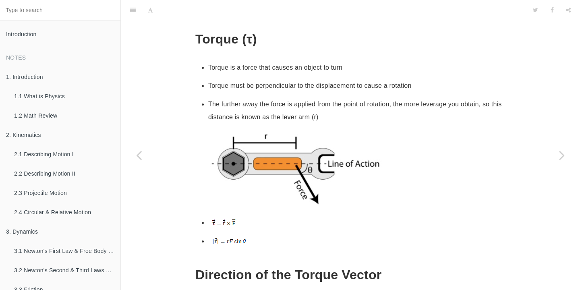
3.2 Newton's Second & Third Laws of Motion (67, 270)
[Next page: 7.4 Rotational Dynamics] (562, 155)
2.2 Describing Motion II (44, 173)
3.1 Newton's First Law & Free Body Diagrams (67, 251)
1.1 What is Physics (39, 96)
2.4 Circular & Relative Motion (52, 212)
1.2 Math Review (35, 115)
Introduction (21, 34)
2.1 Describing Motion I (44, 154)
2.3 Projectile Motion (40, 193)
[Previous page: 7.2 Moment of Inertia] (139, 155)
